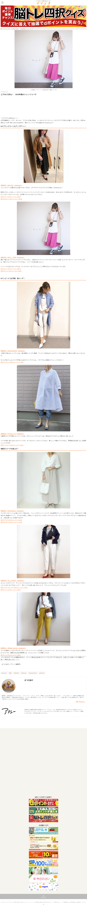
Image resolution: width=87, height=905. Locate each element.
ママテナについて (5, 902)
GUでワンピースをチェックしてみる (12, 362)
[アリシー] (41, 673)
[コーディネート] (33, 673)
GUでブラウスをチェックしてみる (11, 520)
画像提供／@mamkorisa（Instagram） (13, 511)
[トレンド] (4, 673)
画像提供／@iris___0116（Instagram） (13, 257)
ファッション (7, 29)
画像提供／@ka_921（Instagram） (11, 185)
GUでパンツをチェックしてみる (11, 590)
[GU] (10, 673)
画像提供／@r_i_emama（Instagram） (13, 580)
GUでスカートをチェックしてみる (11, 199)
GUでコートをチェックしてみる (11, 196)
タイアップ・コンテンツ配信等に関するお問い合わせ (36, 902)
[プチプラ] (16, 673)
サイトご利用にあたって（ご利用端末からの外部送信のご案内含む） (66, 902)
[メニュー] (2, 2)
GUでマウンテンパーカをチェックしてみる (14, 587)
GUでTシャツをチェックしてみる (11, 271)
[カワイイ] (23, 673)
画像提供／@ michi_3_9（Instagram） (13, 434)
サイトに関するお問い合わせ (17, 902)
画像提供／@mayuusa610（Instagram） (13, 351)
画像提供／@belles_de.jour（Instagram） (13, 648)
